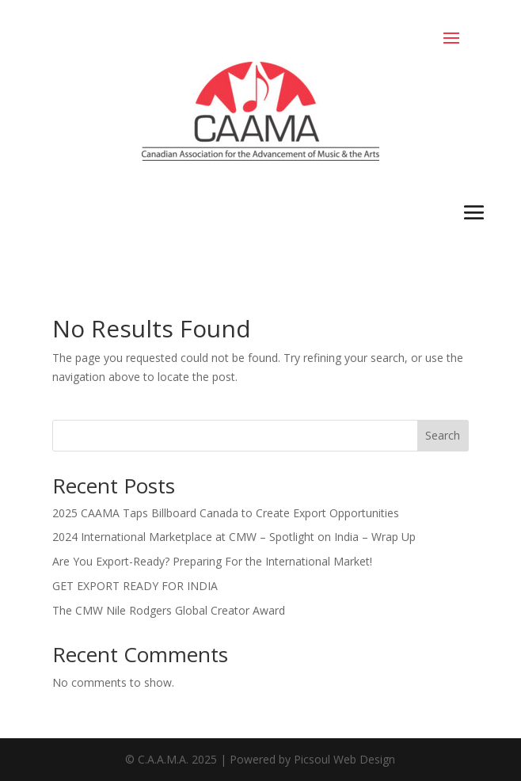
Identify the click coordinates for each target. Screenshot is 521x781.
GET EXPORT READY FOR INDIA (135, 585)
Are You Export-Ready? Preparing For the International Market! (212, 561)
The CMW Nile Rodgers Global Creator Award (168, 610)
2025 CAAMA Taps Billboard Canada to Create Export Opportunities (225, 512)
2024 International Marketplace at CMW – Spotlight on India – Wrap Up (234, 536)
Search (442, 435)
